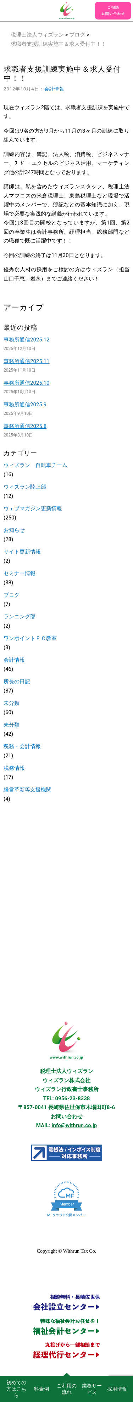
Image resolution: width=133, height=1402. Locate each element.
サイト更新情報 (22, 552)
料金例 (41, 1389)
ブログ (77, 35)
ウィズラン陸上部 (25, 487)
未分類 (12, 703)
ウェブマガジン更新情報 (33, 508)
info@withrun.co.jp (74, 1125)
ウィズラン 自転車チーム (35, 465)
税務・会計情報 (22, 746)
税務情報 (14, 768)
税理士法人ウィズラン (37, 35)
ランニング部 (19, 616)
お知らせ (14, 530)
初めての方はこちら (16, 1389)
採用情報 (117, 1389)
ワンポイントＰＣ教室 (30, 638)
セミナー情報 (19, 573)
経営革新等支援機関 (27, 789)
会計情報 (54, 88)
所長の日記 (17, 681)
